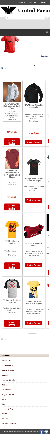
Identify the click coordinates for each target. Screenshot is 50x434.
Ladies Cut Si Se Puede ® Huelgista (33, 302)
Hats (3, 404)
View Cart (32, 2)
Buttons (4, 385)
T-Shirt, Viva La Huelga (12, 242)
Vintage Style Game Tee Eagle (12, 301)
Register (22, 2)
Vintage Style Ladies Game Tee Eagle (34, 179)
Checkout (43, 2)
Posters (4, 414)
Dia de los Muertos (9, 423)
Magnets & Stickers (9, 380)
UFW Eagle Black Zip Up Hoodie (33, 106)
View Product (11, 141)
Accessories (6, 390)
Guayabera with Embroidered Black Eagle (12, 106)
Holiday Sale (6, 361)
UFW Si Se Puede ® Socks (33, 244)
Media (4, 399)
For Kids (5, 419)
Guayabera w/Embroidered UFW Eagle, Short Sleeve (12, 174)
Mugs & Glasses (8, 394)
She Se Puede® (8, 370)
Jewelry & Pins (7, 409)
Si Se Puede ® (7, 366)
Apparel (5, 375)
